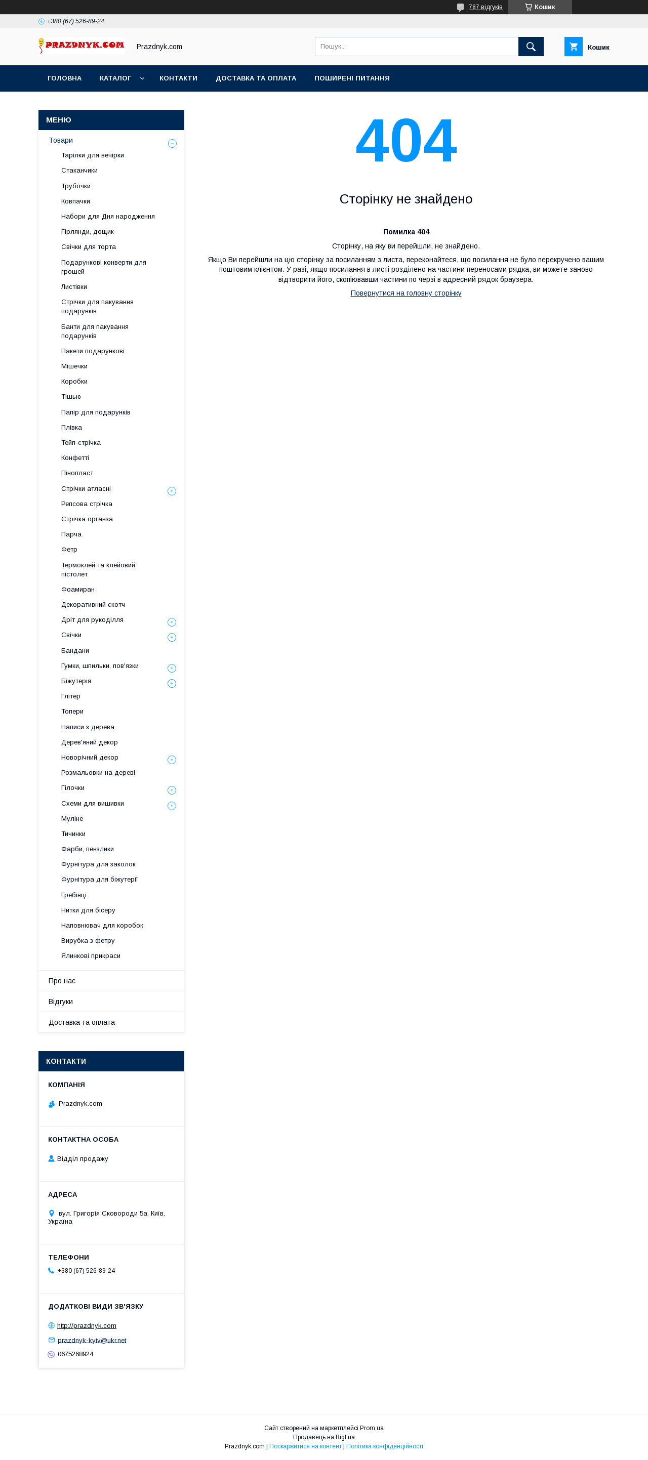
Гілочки (73, 787)
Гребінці (74, 895)
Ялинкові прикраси (90, 956)
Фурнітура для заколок (98, 864)
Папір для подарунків (96, 412)
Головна (65, 78)
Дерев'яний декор (89, 742)
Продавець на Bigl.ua (324, 1437)
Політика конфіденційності (384, 1446)
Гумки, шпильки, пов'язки (100, 666)
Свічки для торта (88, 247)
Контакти (178, 78)
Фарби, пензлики (87, 849)
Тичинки (73, 834)
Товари (61, 140)
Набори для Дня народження (108, 216)
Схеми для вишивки (92, 803)
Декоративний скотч (93, 604)
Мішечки (74, 366)
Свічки (71, 635)
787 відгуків (486, 7)
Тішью (71, 396)
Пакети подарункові (93, 351)
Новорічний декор (89, 757)
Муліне (72, 818)
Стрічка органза (87, 519)
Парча (71, 534)
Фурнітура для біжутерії (99, 879)
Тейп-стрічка (81, 442)
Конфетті (75, 458)
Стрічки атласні (86, 488)
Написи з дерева (87, 727)
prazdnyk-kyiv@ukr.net (92, 1340)
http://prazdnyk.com (86, 1325)
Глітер (70, 696)
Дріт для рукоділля (92, 619)
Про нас (62, 981)
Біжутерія (76, 681)
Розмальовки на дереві (98, 772)
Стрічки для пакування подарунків (97, 306)
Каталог (115, 78)
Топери (72, 711)
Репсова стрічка (86, 504)
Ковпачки (75, 201)
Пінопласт (77, 473)
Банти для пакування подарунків (95, 331)
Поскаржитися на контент (305, 1446)
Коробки (74, 381)
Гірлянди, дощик (87, 231)
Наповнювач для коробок (102, 925)
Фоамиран (78, 589)
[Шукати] (531, 46)
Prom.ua (372, 1428)
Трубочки (76, 186)
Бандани (75, 650)
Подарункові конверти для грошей (103, 267)
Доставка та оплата (256, 78)
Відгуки (61, 1001)
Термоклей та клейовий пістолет (98, 569)
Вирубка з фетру (88, 940)
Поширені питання (352, 78)
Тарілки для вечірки (92, 155)
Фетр (69, 549)
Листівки (74, 286)
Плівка (71, 427)
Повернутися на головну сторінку (406, 293)
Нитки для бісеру (88, 910)
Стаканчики (79, 170)
